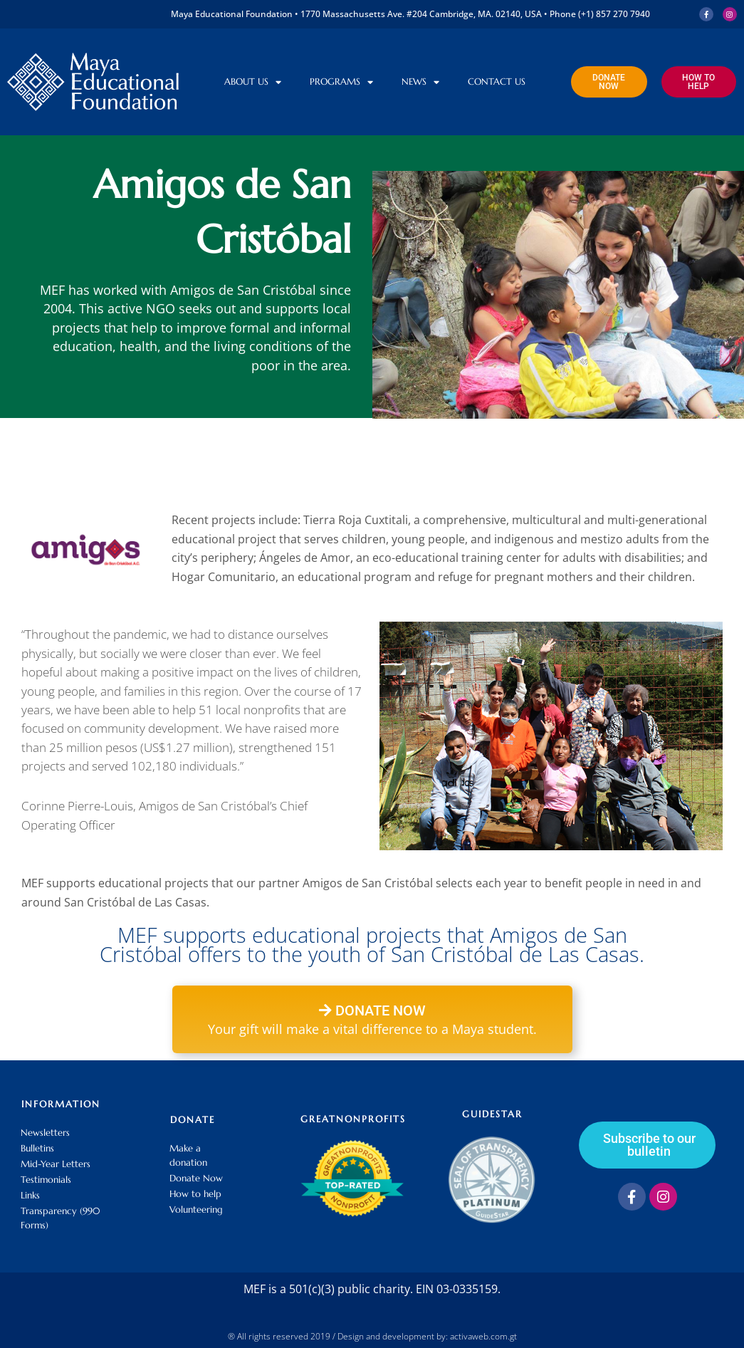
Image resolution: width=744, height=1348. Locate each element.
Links (30, 1195)
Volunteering (196, 1209)
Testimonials (46, 1180)
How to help (195, 1194)
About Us (252, 82)
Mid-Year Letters (55, 1164)
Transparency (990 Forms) (60, 1218)
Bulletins (37, 1148)
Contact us (496, 81)
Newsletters (45, 1133)
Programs (341, 82)
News (420, 82)
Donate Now (196, 1178)
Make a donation (188, 1155)
